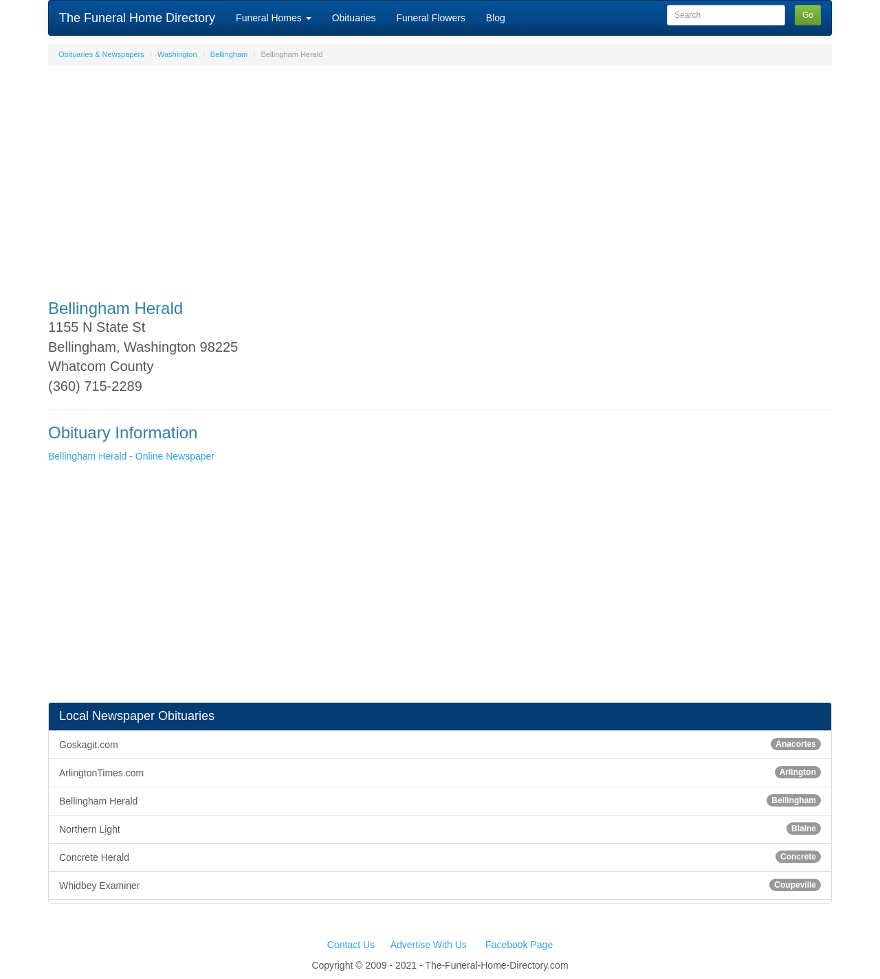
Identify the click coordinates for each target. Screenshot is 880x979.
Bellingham (229, 54)
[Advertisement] (440, 176)
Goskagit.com (440, 744)
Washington (177, 54)
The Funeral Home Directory (137, 18)
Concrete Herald (440, 857)
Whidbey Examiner (440, 885)
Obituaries (354, 17)
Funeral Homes (273, 17)
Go (807, 15)
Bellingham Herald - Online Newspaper (131, 456)
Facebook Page (519, 944)
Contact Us (351, 944)
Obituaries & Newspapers (101, 54)
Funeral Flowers (430, 17)
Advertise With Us (428, 944)
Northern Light (440, 828)
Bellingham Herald (440, 800)
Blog (495, 17)
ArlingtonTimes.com (440, 772)
